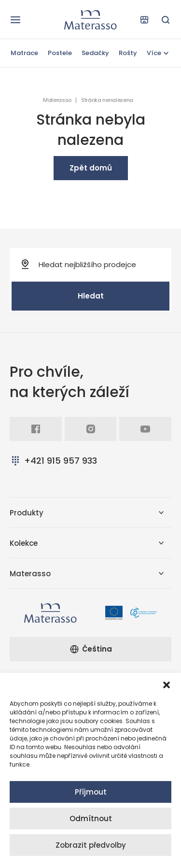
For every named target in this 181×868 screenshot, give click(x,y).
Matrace (24, 52)
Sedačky (95, 52)
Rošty (128, 52)
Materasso (57, 100)
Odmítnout (91, 818)
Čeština (91, 649)
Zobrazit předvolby (91, 845)
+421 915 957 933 (53, 461)
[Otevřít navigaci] (15, 19)
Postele (60, 52)
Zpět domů (91, 168)
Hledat (91, 296)
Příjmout (91, 792)
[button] (166, 685)
